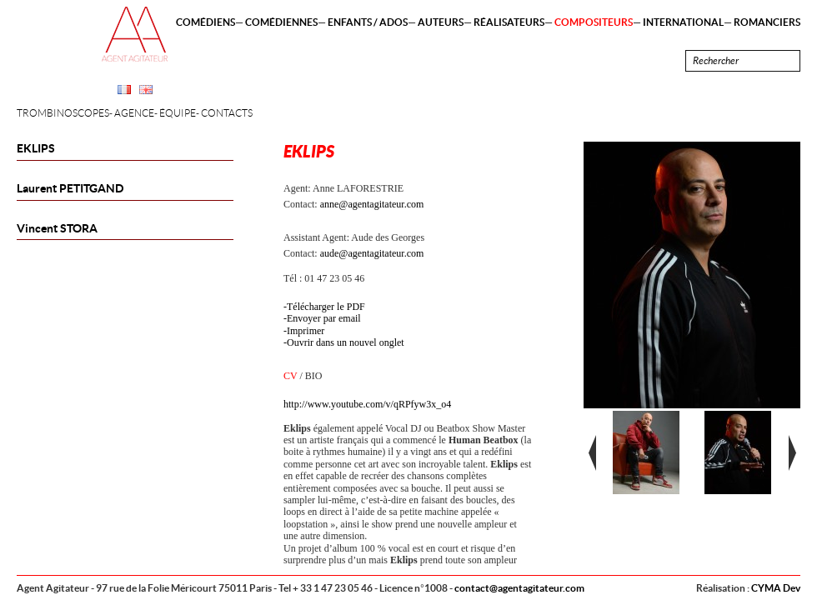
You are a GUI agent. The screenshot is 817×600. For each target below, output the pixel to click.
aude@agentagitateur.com (372, 253)
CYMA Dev (775, 587)
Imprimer (305, 331)
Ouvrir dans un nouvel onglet (345, 342)
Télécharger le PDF (326, 306)
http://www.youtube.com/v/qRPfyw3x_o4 (367, 404)
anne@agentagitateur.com (372, 204)
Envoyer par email (324, 318)
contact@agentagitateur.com (519, 587)
